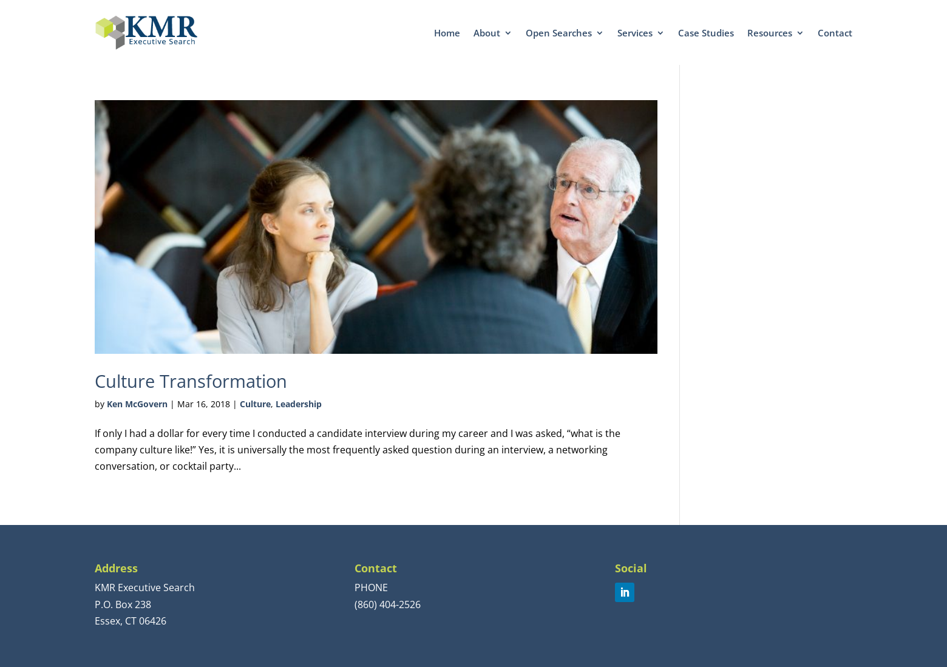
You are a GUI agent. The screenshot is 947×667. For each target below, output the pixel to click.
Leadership (299, 404)
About (486, 33)
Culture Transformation (191, 381)
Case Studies (706, 33)
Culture (255, 404)
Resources (769, 33)
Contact (835, 33)
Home (447, 33)
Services (635, 33)
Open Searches (559, 33)
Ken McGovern (137, 404)
